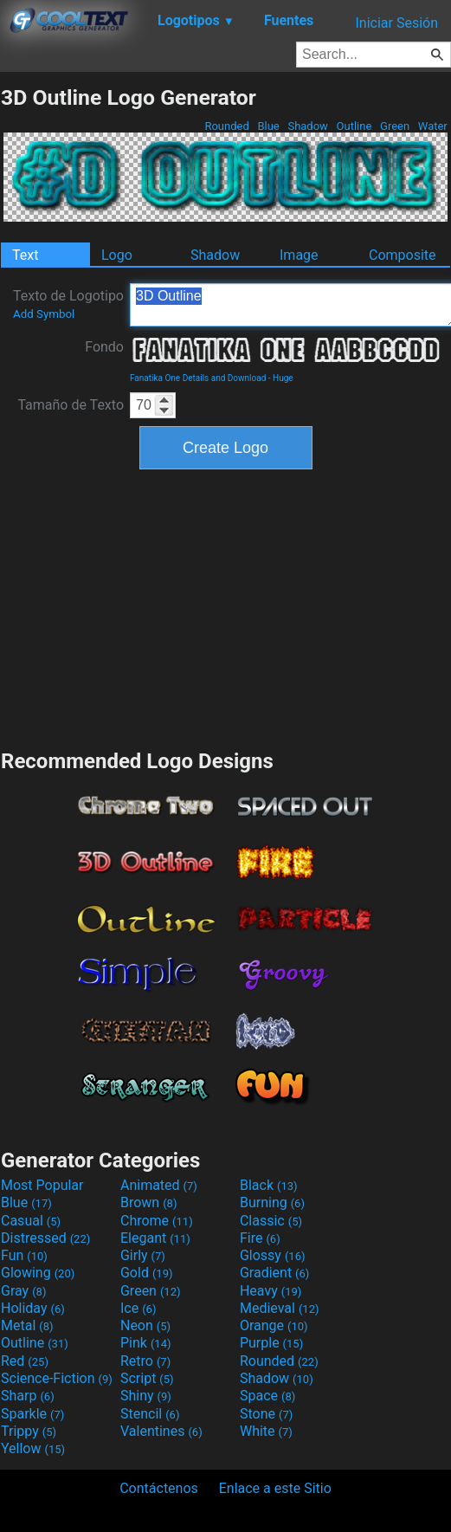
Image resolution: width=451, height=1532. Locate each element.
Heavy (270, 1291)
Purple (271, 1343)
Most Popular (42, 1185)
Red (24, 1361)
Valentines (161, 1431)
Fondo (104, 347)
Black (269, 1185)
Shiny (145, 1395)
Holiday (33, 1308)
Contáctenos (158, 1488)
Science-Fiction (57, 1378)
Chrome (156, 1220)
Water (433, 126)
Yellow (33, 1448)
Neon (145, 1325)
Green (395, 126)
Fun (24, 1255)
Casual (31, 1220)
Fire (260, 1238)
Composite (402, 255)
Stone (266, 1414)
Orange (274, 1325)
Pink (145, 1343)
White (266, 1431)
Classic (271, 1220)
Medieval (279, 1308)
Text (25, 255)
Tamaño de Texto (70, 405)
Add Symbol (43, 313)
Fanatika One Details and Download (198, 378)
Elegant (155, 1238)
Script (147, 1378)
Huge (283, 378)
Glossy (273, 1255)
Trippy (28, 1431)
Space (267, 1395)
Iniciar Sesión (396, 23)
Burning (272, 1202)
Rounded (227, 126)
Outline (353, 126)
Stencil (149, 1414)
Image (299, 255)
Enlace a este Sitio (275, 1488)
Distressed (45, 1238)
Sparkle (32, 1414)
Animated (158, 1185)
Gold (146, 1272)
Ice (138, 1308)
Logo (116, 255)
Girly (142, 1255)
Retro (145, 1361)
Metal (27, 1325)
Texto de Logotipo (68, 304)
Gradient (274, 1272)
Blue (268, 126)
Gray (23, 1291)
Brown (148, 1202)
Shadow (308, 126)
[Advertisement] (226, 607)
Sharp (28, 1395)
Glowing (37, 1272)
